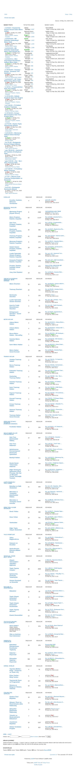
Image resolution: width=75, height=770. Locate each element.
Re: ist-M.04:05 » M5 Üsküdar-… (54, 339)
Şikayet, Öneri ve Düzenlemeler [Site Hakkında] (16, 703)
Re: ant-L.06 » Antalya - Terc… (54, 299)
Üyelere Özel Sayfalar (8, 693)
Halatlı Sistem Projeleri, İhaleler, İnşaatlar (16, 248)
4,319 (32, 33)
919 (32, 51)
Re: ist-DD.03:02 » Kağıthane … (54, 469)
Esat (52, 201)
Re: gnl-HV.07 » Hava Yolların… (54, 517)
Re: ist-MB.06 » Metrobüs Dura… (54, 499)
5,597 (32, 29)
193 (32, 91)
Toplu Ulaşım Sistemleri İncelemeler (11, 130)
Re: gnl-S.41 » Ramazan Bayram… (55, 696)
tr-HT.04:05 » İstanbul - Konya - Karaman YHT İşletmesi (12, 71)
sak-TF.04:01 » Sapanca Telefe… (54, 522)
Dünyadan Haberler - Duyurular (13, 660)
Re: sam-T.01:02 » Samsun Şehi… (55, 235)
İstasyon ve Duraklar (14, 544)
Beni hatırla (42, 736)
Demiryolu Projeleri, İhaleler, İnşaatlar (16, 230)
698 (32, 66)
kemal (52, 383)
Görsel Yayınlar (9, 666)
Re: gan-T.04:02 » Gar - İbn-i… (54, 376)
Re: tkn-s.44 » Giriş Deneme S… (54, 702)
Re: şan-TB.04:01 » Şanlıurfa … (54, 491)
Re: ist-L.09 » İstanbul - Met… (53, 486)
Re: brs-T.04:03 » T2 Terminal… (54, 365)
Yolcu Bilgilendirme (14, 538)
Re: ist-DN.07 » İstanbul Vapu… (54, 511)
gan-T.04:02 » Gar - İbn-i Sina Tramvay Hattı (13, 162)
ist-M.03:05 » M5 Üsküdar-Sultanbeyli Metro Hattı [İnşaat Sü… (12, 49)
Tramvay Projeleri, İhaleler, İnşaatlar (16, 236)
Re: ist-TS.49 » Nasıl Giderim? (54, 625)
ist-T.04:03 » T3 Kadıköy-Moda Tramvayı (13, 169)
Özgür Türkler (54, 471)
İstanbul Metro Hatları (11, 46)
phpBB (32, 758)
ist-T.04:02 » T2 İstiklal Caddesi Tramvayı (12, 106)
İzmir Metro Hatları (16, 344)
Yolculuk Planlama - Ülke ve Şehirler (10, 622)
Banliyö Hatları (9, 140)
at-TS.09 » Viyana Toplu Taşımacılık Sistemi (13, 124)
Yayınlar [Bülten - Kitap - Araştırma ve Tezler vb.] (16, 670)
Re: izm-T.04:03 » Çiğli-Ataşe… (54, 387)
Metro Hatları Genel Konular (15, 351)
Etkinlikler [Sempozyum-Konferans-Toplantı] (14, 647)
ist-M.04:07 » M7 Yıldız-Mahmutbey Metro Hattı (12, 80)
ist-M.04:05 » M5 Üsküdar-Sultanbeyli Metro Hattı (11, 40)
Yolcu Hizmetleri (9, 534)
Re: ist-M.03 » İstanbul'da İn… (54, 217)
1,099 (32, 47)
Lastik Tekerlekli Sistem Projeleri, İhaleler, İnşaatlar (16, 255)
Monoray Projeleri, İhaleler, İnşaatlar (16, 242)
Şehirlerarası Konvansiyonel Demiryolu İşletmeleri (15, 452)
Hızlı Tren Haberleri (13, 444)
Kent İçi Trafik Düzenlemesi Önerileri (14, 307)
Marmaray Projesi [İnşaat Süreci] (16, 212)
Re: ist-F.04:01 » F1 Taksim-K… (54, 426)
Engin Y (53, 224)
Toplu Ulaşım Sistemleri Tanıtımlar (14, 598)
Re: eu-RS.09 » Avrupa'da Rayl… (54, 634)
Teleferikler (13, 522)
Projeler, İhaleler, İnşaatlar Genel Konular (15, 267)
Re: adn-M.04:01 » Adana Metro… (55, 322)
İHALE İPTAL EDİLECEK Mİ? (53, 265)
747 (32, 58)
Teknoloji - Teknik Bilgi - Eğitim (9, 556)
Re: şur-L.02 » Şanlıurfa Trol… (54, 253)
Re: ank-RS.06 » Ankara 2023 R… (55, 283)
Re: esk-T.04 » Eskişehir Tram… (54, 370)
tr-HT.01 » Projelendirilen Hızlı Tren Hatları (13, 88)
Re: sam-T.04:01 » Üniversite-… (54, 409)
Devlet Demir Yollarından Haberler (14, 464)
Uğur (52, 329)
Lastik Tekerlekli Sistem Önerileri (15, 300)
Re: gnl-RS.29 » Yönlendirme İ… (54, 537)
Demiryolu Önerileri (13, 295)
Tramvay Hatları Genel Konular (15, 416)
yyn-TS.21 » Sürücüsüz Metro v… (55, 590)
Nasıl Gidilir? (14, 626)
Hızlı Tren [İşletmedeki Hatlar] (13, 77)
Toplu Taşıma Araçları (14, 569)
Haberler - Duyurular (13, 653)
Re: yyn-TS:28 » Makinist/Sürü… (54, 685)
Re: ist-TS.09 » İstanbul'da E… (54, 311)
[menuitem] (5, 14)
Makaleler (13, 591)
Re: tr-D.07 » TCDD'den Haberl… (54, 463)
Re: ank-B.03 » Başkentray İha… (54, 229)
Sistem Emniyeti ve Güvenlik (15, 581)
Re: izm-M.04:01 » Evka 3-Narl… (54, 344)
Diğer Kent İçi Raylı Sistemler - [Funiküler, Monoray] (10, 422)
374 (32, 77)
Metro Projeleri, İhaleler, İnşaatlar (11, 36)
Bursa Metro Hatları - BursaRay (16, 334)
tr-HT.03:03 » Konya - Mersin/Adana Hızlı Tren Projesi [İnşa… (12, 114)
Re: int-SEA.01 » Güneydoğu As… (55, 658)
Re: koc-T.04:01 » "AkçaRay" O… (55, 573)
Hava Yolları (14, 517)
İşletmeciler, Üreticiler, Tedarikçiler (14, 575)
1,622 (32, 40)
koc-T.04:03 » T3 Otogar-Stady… (54, 398)
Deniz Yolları (14, 511)
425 (32, 73)
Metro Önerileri (15, 284)
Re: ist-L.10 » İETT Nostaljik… (54, 615)
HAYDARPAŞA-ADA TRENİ (53, 211)
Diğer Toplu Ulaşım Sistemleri (10, 508)
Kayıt (10, 734)
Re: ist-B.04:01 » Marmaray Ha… (54, 457)
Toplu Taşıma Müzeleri (11, 148)
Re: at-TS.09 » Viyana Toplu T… (54, 603)
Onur (52, 290)
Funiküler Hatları (15, 427)
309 (32, 80)
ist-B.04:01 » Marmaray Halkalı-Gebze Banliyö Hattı (12, 134)
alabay (52, 254)
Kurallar (7, 197)
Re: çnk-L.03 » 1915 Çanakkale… (54, 260)
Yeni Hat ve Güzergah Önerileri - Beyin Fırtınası (10, 280)
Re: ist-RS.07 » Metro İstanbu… (54, 652)
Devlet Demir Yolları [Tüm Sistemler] (10, 434)
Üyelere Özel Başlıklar (14, 697)
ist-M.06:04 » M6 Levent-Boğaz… (54, 596)
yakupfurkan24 (55, 487)
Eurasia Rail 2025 (50, 644)
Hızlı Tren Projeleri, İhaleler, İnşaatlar (12, 93)
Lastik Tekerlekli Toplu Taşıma (9, 483)
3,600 (32, 37)
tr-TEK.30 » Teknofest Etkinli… (54, 560)
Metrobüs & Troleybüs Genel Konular (15, 501)
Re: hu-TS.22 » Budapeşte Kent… (55, 609)
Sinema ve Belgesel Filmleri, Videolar (16, 686)
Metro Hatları (8, 319)
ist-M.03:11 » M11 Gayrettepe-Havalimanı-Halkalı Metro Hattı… (12, 60)
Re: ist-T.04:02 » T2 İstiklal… (53, 381)
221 (32, 88)
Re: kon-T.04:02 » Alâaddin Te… (54, 404)
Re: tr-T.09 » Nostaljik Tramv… (54, 415)
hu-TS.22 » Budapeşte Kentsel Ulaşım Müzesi (12, 143)
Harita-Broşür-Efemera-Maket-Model (13, 184)
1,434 (32, 44)
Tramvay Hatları (9, 356)
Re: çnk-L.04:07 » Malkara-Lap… (54, 528)
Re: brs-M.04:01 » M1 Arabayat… (54, 333)
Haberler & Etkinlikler (7, 641)
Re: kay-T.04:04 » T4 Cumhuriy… (54, 392)
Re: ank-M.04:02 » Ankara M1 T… (55, 327)
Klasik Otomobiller (16, 615)
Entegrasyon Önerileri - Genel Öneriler (15, 313)
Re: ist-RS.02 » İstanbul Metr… (54, 272)
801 (32, 55)
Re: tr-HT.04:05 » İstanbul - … (53, 437)
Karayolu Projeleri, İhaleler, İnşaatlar (16, 261)
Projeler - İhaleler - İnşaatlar (10, 208)
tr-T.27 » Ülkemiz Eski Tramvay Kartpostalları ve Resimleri (13, 178)
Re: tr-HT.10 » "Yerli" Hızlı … (53, 443)
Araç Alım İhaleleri (16, 272)
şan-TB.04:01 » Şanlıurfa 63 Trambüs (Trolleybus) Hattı (13, 151)
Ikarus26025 (47, 750)
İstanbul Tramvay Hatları (11, 111)
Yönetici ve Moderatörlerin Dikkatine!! (15, 717)
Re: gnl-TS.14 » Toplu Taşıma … (54, 580)
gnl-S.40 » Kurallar (50, 200)
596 (32, 69)
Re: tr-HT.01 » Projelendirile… (54, 222)
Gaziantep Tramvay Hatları (12, 167)
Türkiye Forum (46, 762)
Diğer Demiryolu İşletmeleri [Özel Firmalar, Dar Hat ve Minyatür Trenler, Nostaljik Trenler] (15, 474)
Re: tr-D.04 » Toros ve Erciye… (54, 449)
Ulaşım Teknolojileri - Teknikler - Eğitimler (14, 562)
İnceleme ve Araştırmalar (8, 587)
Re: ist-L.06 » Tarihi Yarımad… (54, 305)
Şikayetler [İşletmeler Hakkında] (13, 710)
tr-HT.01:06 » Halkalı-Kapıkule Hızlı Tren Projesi (13, 97)
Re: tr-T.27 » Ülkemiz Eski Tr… (54, 548)
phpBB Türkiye (37, 762)
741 (32, 62)
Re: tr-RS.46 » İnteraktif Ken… (54, 726)
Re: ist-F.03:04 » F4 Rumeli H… (54, 246)
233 (32, 84)
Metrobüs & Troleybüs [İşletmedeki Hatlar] (11, 158)
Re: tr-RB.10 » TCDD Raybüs (53, 568)
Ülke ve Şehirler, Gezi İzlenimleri (15, 635)
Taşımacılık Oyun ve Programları (16, 681)
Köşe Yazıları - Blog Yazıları (15, 676)
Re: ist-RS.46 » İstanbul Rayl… (54, 350)
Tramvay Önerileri (16, 289)
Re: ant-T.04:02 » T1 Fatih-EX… (54, 359)
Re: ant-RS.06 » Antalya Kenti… (54, 289)
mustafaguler (54, 366)
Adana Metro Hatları (14, 323)
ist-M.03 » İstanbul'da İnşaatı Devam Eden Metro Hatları (13, 29)
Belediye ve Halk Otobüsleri (15, 487)
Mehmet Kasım (55, 708)
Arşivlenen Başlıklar (13, 722)
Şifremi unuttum (34, 736)
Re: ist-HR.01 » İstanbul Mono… (54, 241)
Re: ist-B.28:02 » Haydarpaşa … (54, 543)
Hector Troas (54, 212)
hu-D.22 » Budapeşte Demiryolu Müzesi (12, 188)
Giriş (4, 734)
